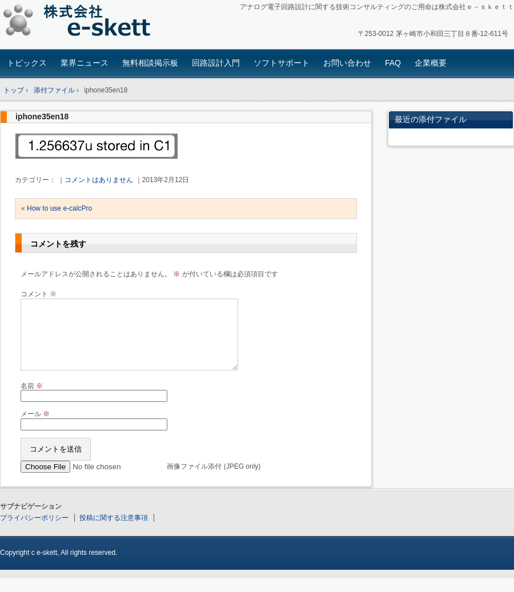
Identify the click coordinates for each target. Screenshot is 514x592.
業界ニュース (85, 62)
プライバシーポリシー (34, 531)
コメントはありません (99, 180)
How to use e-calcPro (59, 208)
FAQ (393, 62)
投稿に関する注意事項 (113, 531)
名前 (32, 400)
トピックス (27, 62)
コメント (39, 294)
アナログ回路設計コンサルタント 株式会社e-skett (80, 22)
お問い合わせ (347, 62)
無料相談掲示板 (150, 62)
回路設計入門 (216, 62)
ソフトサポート (282, 62)
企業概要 (431, 62)
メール (35, 428)
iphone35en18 (42, 116)
